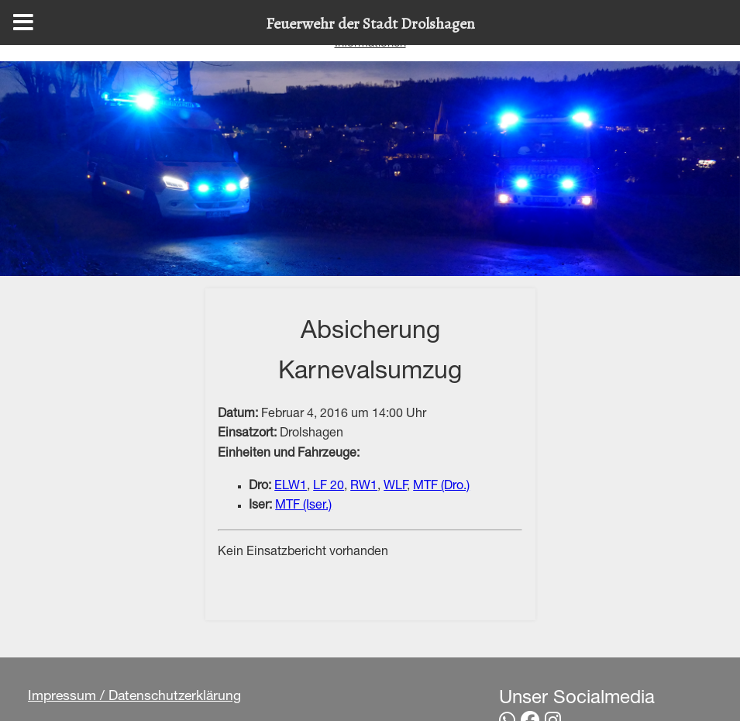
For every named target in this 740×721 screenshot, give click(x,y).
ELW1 (290, 487)
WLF (395, 487)
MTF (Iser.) (303, 506)
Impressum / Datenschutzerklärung (134, 697)
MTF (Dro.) (441, 487)
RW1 (363, 487)
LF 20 (328, 487)
